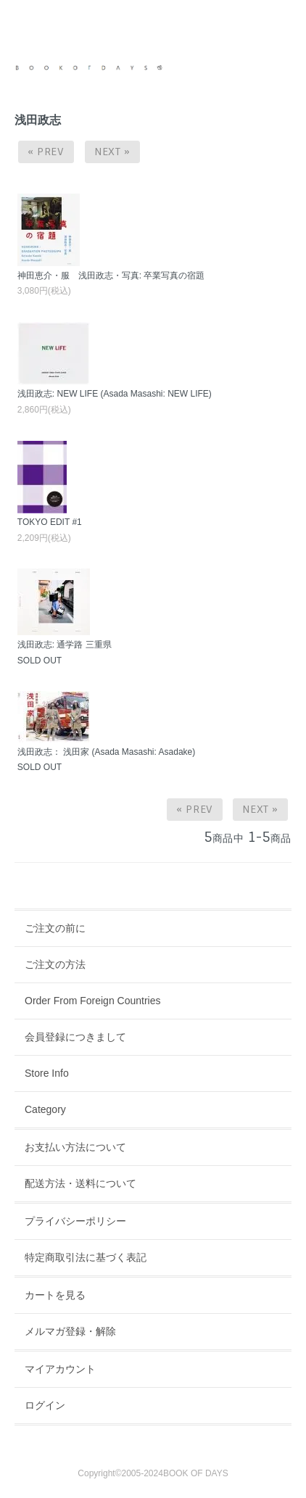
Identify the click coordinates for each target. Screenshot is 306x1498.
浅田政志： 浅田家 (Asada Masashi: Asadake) (106, 752)
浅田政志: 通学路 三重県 (64, 645)
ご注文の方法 (55, 964)
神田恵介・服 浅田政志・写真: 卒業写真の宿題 (111, 275)
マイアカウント (60, 1369)
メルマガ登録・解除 (70, 1331)
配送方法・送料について (80, 1183)
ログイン (45, 1405)
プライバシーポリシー (75, 1221)
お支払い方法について (75, 1147)
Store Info (47, 1073)
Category (45, 1109)
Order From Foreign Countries (93, 1000)
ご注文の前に (55, 928)
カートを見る (55, 1295)
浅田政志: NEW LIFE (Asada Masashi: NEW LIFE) (114, 394)
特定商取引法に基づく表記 (85, 1257)
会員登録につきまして (75, 1037)
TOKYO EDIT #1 (49, 522)
